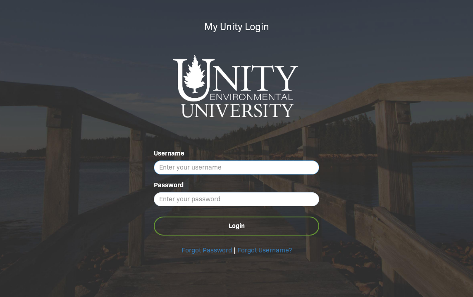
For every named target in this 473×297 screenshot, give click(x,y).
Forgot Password (207, 250)
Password (169, 185)
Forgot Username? (264, 250)
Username (169, 153)
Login (237, 226)
